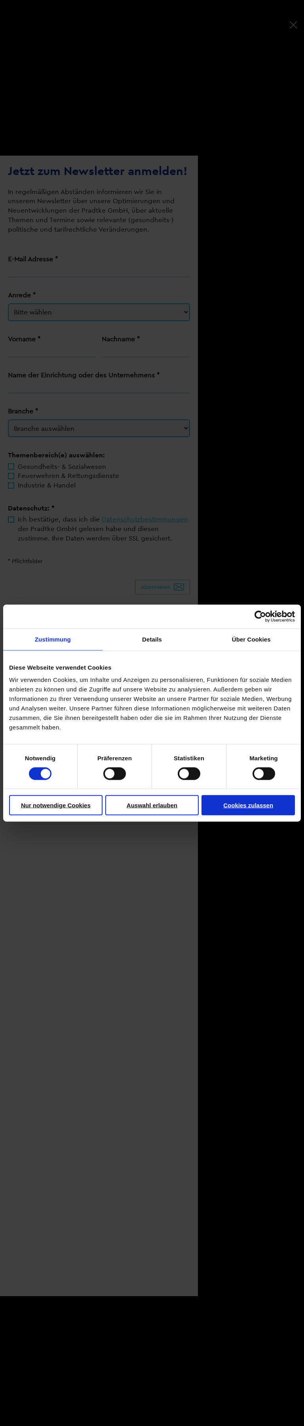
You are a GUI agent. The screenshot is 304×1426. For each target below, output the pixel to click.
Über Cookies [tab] (251, 639)
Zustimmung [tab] (53, 639)
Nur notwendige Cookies (56, 805)
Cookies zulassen (248, 805)
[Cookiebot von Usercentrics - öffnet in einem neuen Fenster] (260, 616)
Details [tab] (152, 639)
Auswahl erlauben (152, 805)
